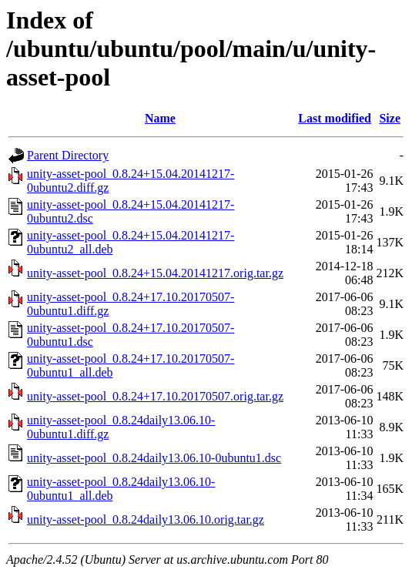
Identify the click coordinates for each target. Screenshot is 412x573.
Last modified (334, 118)
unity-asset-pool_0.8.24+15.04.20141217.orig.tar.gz (155, 273)
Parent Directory (68, 155)
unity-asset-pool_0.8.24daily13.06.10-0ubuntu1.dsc (154, 457)
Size (389, 118)
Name (160, 118)
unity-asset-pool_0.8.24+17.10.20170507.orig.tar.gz (155, 396)
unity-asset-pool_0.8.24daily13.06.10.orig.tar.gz (145, 519)
